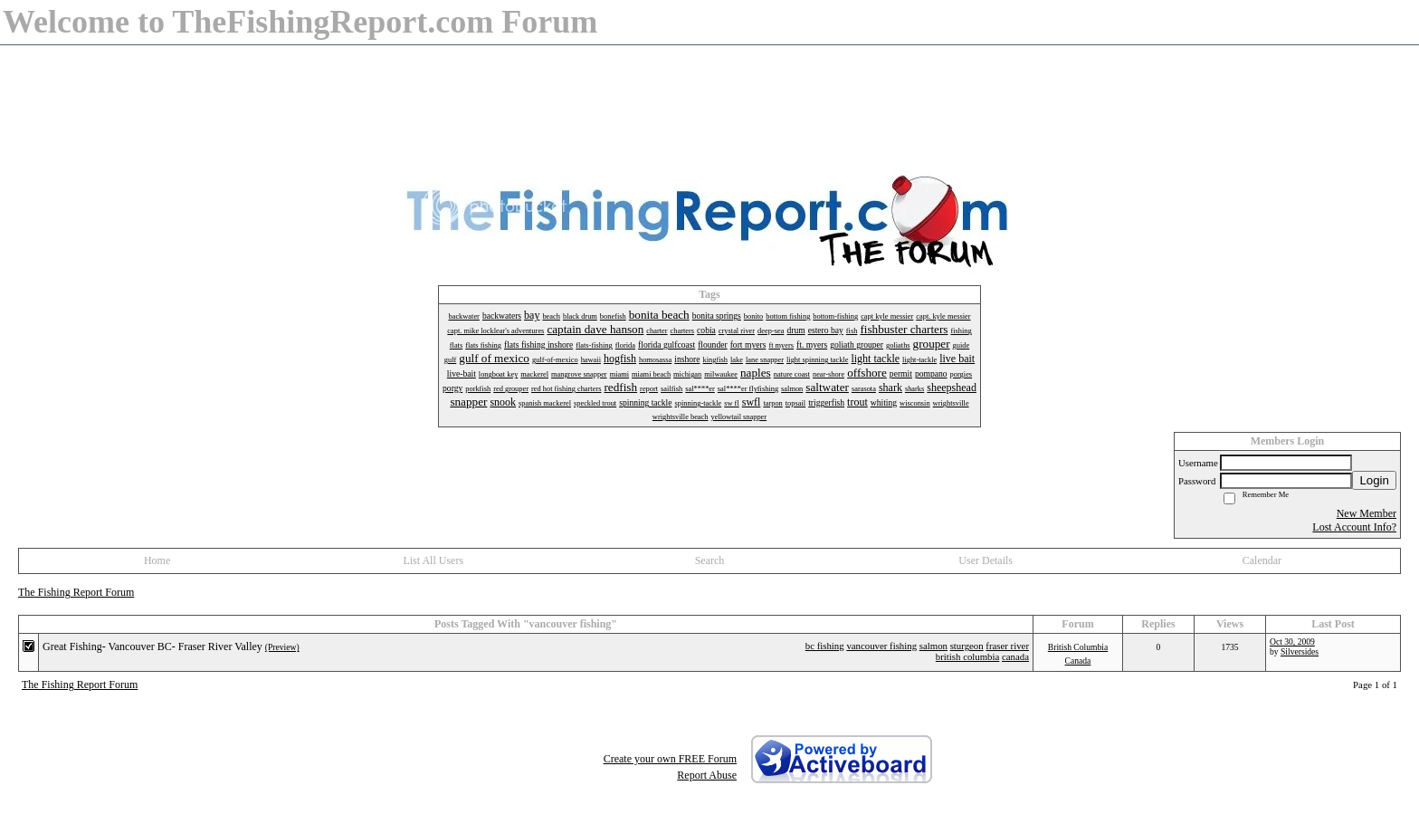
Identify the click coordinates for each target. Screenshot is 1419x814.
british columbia (967, 656)
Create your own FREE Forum (670, 758)
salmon (933, 645)
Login (1374, 480)
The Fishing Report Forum (76, 592)
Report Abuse (707, 775)
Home (157, 560)
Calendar (1262, 560)
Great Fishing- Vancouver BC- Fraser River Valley (152, 646)
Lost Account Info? (1354, 527)
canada (1015, 656)
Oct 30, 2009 (1292, 641)
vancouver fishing (881, 645)
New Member (1366, 513)
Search (710, 560)
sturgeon (967, 645)
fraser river (1007, 645)
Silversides (1300, 651)
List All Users (433, 560)
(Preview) (282, 647)
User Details (985, 560)
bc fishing (824, 645)
